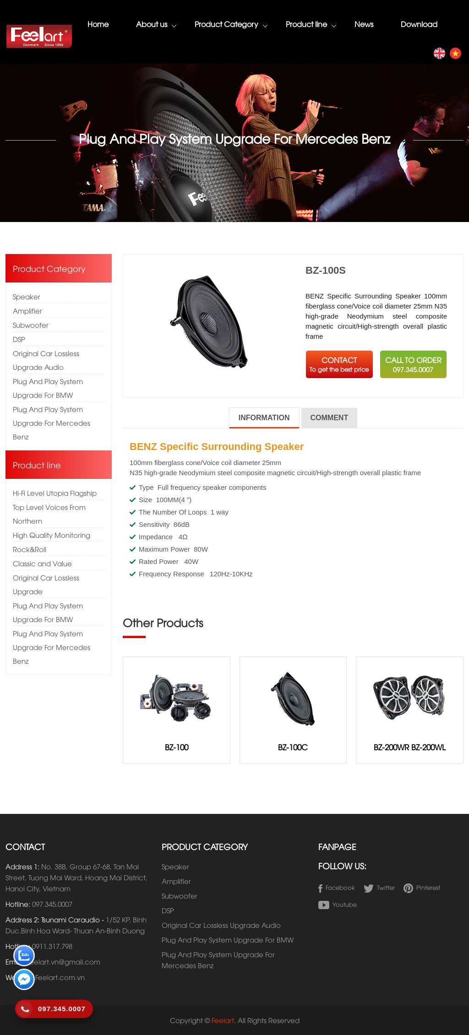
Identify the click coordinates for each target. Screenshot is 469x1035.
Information (264, 418)
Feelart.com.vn (60, 976)
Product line (311, 25)
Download (419, 24)
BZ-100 (176, 747)
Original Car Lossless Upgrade (46, 584)
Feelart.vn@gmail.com (63, 961)
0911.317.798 (52, 945)
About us (156, 25)
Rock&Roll (29, 548)
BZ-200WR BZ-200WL (410, 747)
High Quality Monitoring (51, 534)
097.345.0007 (52, 903)
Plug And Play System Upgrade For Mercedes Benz (51, 422)
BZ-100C (293, 747)
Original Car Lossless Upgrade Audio (46, 359)
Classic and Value (42, 563)
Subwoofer (31, 324)
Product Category (231, 25)
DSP (19, 338)
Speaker (26, 296)
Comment (330, 418)
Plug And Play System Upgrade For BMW (48, 387)
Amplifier (27, 310)
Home (98, 24)
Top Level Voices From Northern (49, 513)
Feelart (223, 1019)
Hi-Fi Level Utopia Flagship (55, 492)
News (363, 24)
